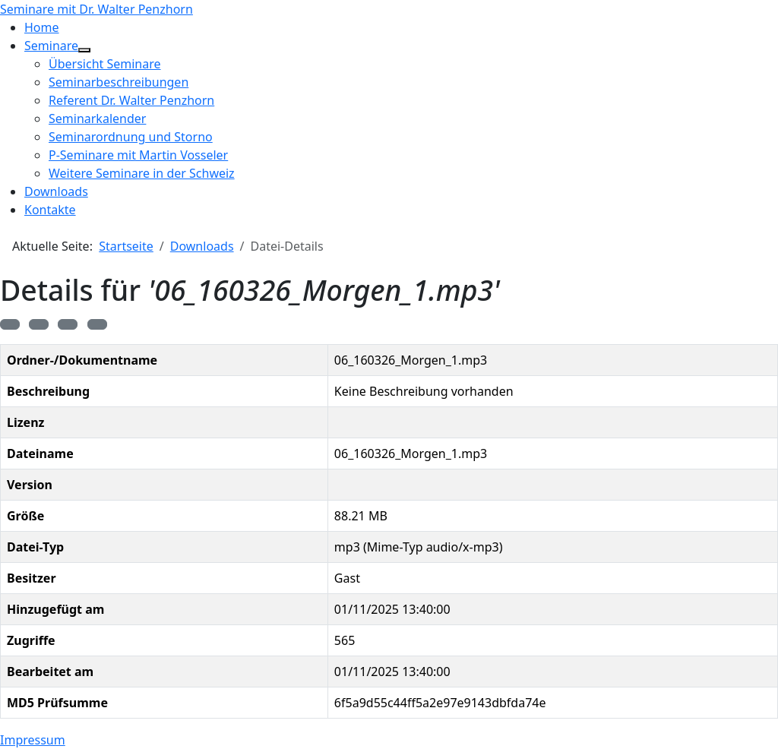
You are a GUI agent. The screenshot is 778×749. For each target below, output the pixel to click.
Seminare (51, 45)
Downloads (56, 191)
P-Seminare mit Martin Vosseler (138, 155)
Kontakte (50, 209)
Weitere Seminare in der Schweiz (142, 173)
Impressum (32, 740)
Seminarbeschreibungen (118, 82)
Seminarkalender (97, 118)
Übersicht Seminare (105, 63)
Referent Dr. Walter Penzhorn (131, 100)
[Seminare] (84, 50)
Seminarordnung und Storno (131, 136)
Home (41, 27)
